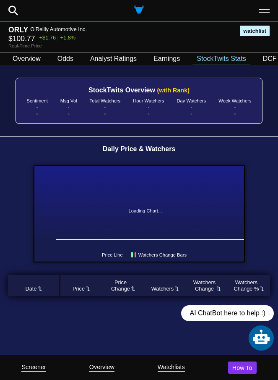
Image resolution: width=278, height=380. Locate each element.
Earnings (166, 58)
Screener (33, 367)
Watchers (162, 289)
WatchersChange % (246, 285)
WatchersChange (204, 285)
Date (30, 289)
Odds (65, 58)
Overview (101, 367)
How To (242, 367)
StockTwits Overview (139, 90)
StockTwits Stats (221, 58)
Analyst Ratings (113, 58)
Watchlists (171, 367)
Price (79, 289)
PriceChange (120, 285)
